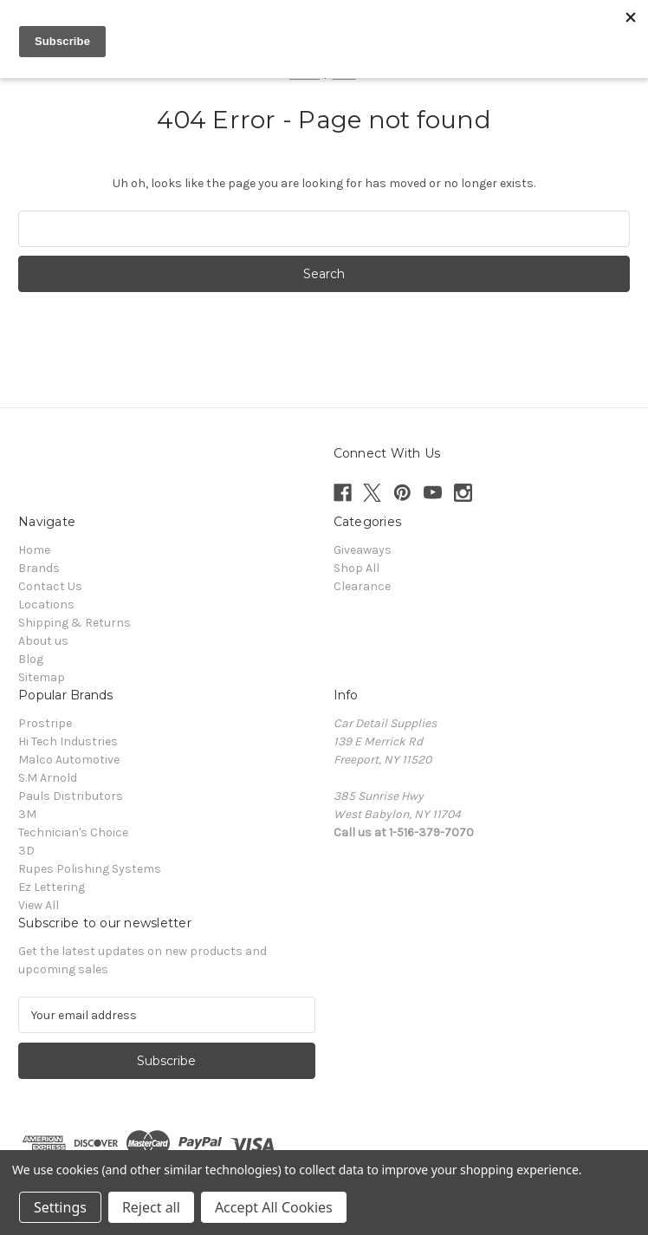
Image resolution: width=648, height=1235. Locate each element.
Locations (46, 604)
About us (43, 641)
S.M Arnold (47, 777)
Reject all (151, 1207)
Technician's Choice (73, 832)
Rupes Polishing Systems (89, 868)
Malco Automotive (69, 759)
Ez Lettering (51, 887)
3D (26, 850)
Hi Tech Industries (68, 741)
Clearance (362, 586)
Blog (30, 659)
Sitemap (41, 677)
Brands (39, 568)
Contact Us (50, 586)
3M (27, 814)
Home (34, 550)
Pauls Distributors (70, 796)
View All (38, 905)
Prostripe (45, 723)
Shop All (356, 568)
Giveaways (363, 550)
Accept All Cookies (274, 1207)
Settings (60, 1207)
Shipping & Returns (74, 622)
